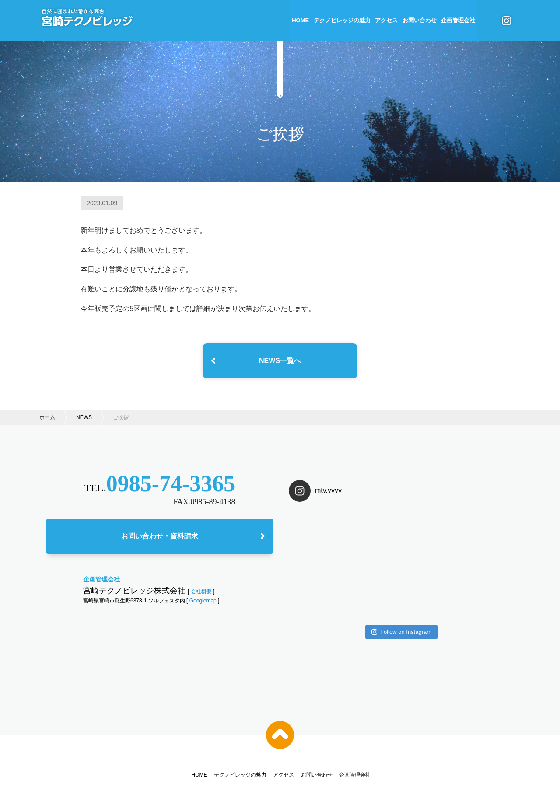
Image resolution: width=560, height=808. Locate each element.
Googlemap (203, 602)
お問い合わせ (419, 20)
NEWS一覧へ (280, 360)
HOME (300, 20)
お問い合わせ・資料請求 (159, 538)
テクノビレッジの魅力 (342, 20)
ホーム (47, 417)
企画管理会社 (458, 20)
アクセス (386, 20)
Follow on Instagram (401, 576)
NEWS (84, 417)
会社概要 (201, 593)
